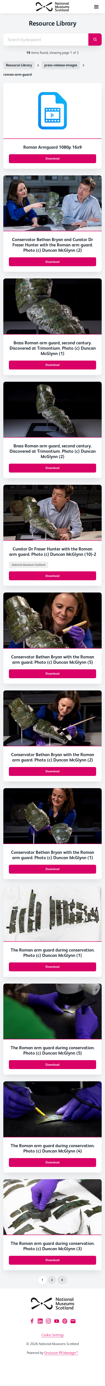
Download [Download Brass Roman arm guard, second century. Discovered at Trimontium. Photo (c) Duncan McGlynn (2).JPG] (52, 468)
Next (62, 1280)
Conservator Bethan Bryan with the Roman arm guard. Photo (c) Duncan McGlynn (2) (52, 757)
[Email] (73, 1321)
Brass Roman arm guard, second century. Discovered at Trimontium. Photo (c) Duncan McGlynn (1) (53, 348)
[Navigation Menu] (96, 6)
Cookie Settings (53, 1335)
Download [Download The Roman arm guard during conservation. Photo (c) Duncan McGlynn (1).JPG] (52, 966)
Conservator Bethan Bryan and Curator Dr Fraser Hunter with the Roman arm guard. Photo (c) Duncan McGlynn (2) (52, 245)
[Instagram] (48, 1321)
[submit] (95, 39)
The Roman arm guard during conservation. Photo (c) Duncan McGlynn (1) (53, 953)
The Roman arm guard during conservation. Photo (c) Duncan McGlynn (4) (53, 1148)
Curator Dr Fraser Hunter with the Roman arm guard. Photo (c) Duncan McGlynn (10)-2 (52, 551)
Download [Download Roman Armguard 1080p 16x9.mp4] (52, 158)
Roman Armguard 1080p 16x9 (52, 147)
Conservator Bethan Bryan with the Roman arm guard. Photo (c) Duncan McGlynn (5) (52, 659)
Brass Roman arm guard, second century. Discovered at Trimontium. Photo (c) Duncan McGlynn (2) (53, 451)
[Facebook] (32, 1321)
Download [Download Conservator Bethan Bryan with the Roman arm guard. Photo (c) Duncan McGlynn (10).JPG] (52, 576)
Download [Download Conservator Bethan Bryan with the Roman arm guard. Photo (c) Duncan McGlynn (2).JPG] (52, 771)
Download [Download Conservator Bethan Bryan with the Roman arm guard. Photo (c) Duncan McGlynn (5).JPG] (52, 673)
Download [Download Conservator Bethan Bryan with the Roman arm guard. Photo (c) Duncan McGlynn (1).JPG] (52, 869)
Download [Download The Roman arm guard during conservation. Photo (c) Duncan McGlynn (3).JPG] (52, 1260)
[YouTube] (56, 1321)
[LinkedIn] (40, 1321)
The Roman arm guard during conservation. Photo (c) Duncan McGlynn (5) (53, 1050)
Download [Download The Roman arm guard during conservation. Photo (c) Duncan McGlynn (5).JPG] (52, 1064)
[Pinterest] (64, 1321)
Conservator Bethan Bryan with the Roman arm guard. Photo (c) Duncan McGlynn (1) (52, 855)
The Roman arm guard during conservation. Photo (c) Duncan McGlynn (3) (53, 1246)
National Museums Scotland (28, 564)
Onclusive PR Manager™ (61, 1353)
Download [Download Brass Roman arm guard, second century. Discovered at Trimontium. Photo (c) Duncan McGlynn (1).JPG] (52, 365)
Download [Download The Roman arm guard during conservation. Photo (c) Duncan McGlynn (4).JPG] (52, 1162)
